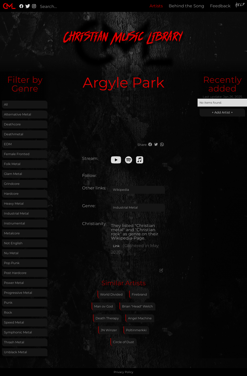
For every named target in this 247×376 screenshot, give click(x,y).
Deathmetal (13, 134)
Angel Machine (140, 318)
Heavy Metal (14, 203)
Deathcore (12, 124)
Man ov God (103, 306)
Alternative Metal (17, 114)
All (6, 104)
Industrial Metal (16, 213)
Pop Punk (12, 263)
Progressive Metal (18, 293)
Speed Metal (14, 322)
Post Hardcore (15, 273)
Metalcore (12, 233)
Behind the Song (186, 5)
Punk (8, 302)
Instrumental (14, 223)
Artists (156, 5)
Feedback (220, 5)
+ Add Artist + (222, 112)
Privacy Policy (123, 372)
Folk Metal (12, 164)
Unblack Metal (15, 352)
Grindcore (12, 184)
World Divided (111, 294)
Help (240, 5)
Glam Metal (13, 174)
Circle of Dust (123, 342)
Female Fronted (16, 154)
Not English (13, 243)
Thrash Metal (14, 342)
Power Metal (14, 283)
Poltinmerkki (136, 330)
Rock (8, 312)
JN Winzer (109, 330)
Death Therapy (107, 318)
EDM (8, 144)
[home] (9, 6)
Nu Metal (11, 253)
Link (116, 246)
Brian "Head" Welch (137, 306)
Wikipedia (121, 190)
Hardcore (11, 194)
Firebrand (139, 294)
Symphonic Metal (18, 332)
